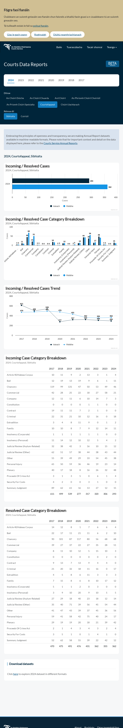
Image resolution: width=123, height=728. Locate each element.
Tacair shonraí (94, 47)
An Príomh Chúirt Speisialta (20, 104)
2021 (41, 80)
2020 (51, 80)
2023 (21, 80)
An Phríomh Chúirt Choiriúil (86, 98)
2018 (71, 80)
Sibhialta (10, 116)
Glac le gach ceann (17, 34)
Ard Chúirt (60, 98)
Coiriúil (25, 116)
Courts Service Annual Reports (60, 143)
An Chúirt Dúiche (15, 98)
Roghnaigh (40, 34)
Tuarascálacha (74, 47)
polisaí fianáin (40, 25)
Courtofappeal (47, 104)
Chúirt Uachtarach (70, 104)
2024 (11, 80)
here (15, 673)
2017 (81, 80)
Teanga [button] (112, 47)
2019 (61, 80)
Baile (59, 47)
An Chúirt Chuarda (39, 98)
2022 (31, 80)
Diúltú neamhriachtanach (67, 34)
